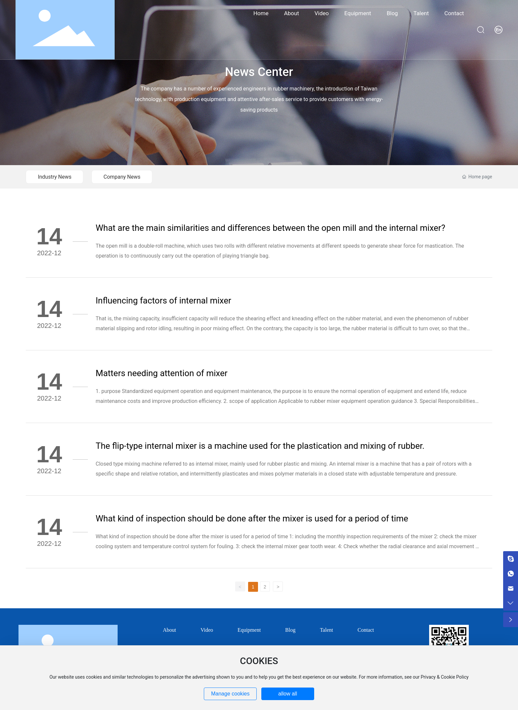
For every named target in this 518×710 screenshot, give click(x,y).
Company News (121, 177)
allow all (287, 693)
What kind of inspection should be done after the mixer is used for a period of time (252, 518)
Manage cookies (230, 693)
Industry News (54, 177)
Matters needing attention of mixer (162, 373)
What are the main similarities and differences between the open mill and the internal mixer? (270, 228)
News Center (259, 72)
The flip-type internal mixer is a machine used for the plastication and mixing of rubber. (260, 446)
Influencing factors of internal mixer (163, 300)
